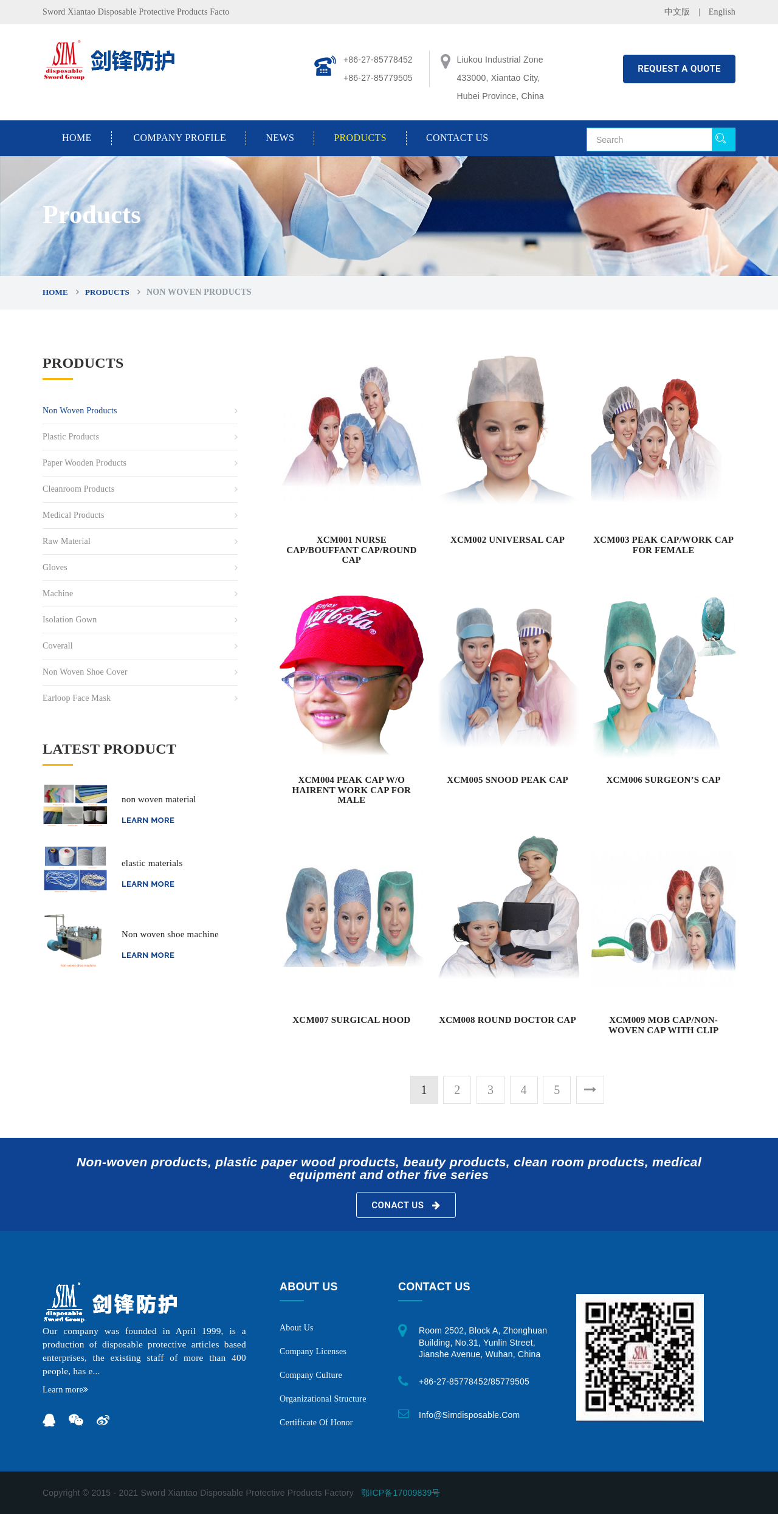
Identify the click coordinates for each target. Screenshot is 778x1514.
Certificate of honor (316, 1422)
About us (297, 1327)
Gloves (55, 567)
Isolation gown (70, 619)
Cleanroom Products (78, 489)
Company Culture (311, 1375)
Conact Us (406, 1205)
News (280, 137)
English (722, 11)
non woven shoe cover (85, 671)
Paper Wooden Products (84, 462)
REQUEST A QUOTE (679, 68)
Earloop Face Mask (77, 698)
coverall (58, 645)
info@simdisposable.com (469, 1415)
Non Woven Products (80, 410)
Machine (58, 593)
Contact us (457, 137)
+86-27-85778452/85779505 (474, 1381)
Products (360, 137)
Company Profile (179, 137)
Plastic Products (71, 436)
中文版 (677, 11)
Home (77, 137)
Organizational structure (323, 1398)
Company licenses (313, 1351)
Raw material (67, 541)
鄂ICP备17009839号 (400, 1493)
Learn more (148, 820)
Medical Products (74, 515)
